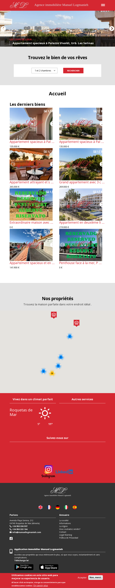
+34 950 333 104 (19, 529)
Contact (62, 532)
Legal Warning (65, 535)
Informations (65, 523)
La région (63, 526)
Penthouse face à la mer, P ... (80, 263)
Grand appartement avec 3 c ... (82, 182)
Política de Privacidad (68, 537)
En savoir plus (40, 585)
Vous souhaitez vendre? (69, 529)
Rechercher (73, 70)
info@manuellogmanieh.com (26, 532)
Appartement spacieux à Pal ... (32, 142)
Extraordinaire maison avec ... (31, 222)
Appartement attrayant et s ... (32, 182)
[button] (3, 29)
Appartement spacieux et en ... (32, 263)
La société (63, 520)
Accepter (82, 577)
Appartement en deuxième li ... (82, 222)
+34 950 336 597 (19, 526)
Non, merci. (96, 577)
